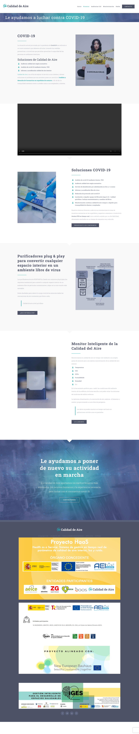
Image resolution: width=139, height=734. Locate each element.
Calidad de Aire (23, 74)
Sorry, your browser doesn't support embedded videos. (69, 129)
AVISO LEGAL (89, 536)
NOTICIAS (98, 536)
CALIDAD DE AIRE (55, 536)
